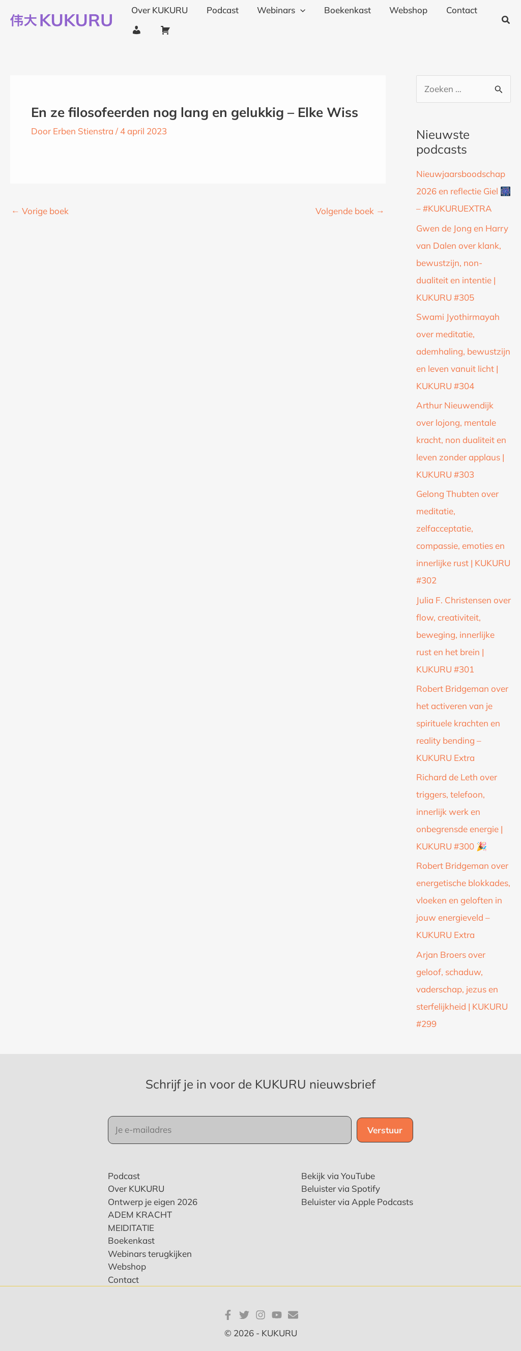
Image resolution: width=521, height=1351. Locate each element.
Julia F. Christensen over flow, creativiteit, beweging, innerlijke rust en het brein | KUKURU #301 (463, 634)
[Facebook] (228, 1315)
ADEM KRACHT (140, 1214)
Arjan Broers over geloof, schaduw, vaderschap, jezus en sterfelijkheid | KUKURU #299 (462, 989)
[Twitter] (244, 1315)
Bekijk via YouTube (338, 1175)
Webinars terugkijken (150, 1253)
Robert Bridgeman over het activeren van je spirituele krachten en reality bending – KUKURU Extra (462, 723)
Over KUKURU (136, 1188)
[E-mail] (293, 1315)
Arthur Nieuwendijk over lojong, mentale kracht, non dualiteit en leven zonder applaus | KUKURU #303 (461, 440)
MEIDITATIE (131, 1227)
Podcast (124, 1175)
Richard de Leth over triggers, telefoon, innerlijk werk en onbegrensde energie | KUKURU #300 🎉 (459, 811)
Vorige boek (40, 210)
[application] (297, 10)
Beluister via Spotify (340, 1188)
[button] (506, 20)
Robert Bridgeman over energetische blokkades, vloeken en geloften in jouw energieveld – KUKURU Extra (463, 900)
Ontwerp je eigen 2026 (152, 1201)
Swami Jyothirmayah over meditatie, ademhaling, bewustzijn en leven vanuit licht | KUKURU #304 (463, 351)
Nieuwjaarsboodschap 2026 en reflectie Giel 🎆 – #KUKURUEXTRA (463, 191)
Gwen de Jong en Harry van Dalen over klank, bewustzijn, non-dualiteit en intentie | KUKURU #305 (462, 263)
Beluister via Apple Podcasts (357, 1201)
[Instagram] (260, 1315)
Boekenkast (131, 1240)
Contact (123, 1279)
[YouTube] (277, 1315)
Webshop (127, 1266)
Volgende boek (350, 210)
